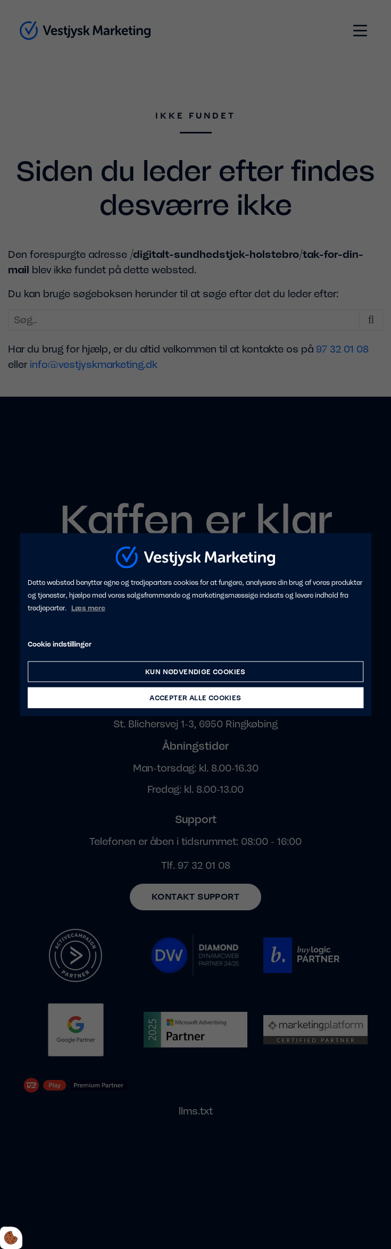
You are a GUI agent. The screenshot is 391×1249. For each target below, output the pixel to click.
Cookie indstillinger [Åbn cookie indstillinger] (59, 644)
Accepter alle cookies (195, 697)
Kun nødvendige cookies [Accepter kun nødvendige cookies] (195, 671)
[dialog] (196, 624)
